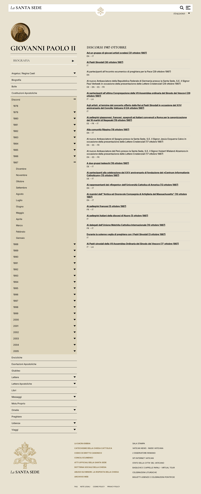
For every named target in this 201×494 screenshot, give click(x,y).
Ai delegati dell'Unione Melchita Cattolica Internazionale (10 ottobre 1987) (126, 225)
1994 (15, 282)
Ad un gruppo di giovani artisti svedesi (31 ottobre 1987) (117, 52)
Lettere (15, 377)
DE (88, 87)
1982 (15, 131)
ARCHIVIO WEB (81, 477)
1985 (15, 150)
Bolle (14, 86)
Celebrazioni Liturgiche (144, 472)
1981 (15, 124)
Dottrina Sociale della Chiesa (90, 467)
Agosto (20, 194)
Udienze (16, 423)
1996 (15, 294)
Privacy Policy (113, 487)
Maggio (20, 212)
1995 (15, 288)
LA (92, 99)
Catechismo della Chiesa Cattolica (93, 448)
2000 (16, 319)
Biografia (43, 60)
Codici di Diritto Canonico (88, 453)
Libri (14, 390)
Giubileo (16, 370)
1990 (15, 256)
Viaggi (15, 429)
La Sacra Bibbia (82, 443)
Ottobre (20, 181)
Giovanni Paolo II (43, 48)
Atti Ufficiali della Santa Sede (90, 462)
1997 (15, 300)
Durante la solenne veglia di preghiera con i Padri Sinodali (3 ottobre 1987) (126, 234)
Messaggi (17, 397)
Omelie (15, 410)
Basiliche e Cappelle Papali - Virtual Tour (153, 467)
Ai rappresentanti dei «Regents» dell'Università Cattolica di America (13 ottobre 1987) (132, 184)
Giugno (20, 206)
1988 (15, 244)
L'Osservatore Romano (143, 453)
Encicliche (17, 357)
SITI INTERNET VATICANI (143, 458)
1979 (15, 112)
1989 (15, 250)
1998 (15, 307)
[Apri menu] (188, 7)
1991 (15, 263)
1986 (15, 156)
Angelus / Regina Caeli (23, 73)
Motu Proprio (18, 403)
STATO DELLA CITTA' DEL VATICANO (148, 463)
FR (103, 87)
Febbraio (20, 231)
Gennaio (20, 238)
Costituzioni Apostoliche (24, 93)
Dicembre (21, 168)
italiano (179, 14)
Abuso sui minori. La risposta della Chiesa (96, 472)
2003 (16, 338)
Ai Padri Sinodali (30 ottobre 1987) (105, 62)
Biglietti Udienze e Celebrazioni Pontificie (153, 477)
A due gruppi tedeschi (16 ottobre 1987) (108, 163)
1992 (15, 269)
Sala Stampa (138, 443)
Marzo (19, 225)
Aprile (19, 219)
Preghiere (17, 416)
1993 (15, 275)
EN (88, 56)
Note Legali (85, 487)
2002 (16, 332)
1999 (15, 313)
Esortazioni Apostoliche (24, 364)
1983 (15, 137)
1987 (15, 162)
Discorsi (16, 99)
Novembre (21, 175)
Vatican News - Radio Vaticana (147, 448)
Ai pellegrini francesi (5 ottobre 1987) (106, 206)
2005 (16, 351)
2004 (16, 344)
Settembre (21, 187)
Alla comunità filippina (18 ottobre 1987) (108, 129)
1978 (15, 105)
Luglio (19, 200)
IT (93, 56)
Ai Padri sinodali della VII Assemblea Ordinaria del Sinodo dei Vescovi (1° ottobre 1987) (133, 243)
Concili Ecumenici (83, 458)
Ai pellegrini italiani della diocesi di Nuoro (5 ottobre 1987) (117, 215)
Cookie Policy (99, 487)
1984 (15, 143)
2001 (15, 326)
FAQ (75, 487)
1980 (15, 118)
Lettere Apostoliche (22, 383)
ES (98, 87)
